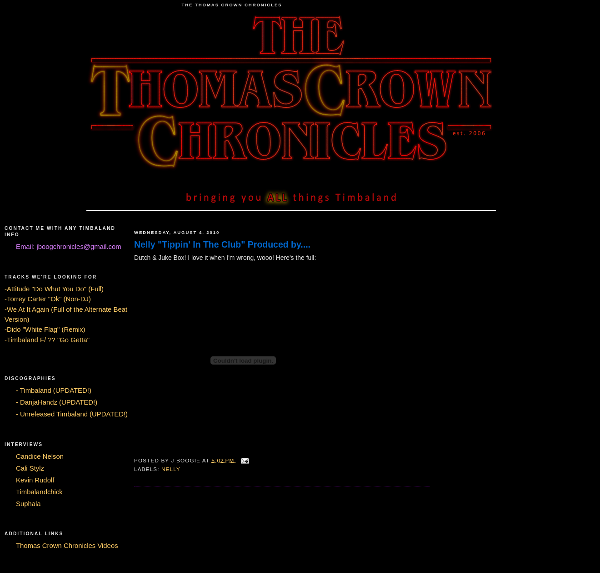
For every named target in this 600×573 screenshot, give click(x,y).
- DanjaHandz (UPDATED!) (56, 402)
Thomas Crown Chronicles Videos (67, 545)
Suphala (28, 503)
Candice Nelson (40, 456)
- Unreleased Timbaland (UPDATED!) (72, 414)
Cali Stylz (30, 468)
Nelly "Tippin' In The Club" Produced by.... (222, 244)
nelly (170, 469)
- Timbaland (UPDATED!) (53, 390)
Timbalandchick (39, 492)
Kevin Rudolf (35, 480)
